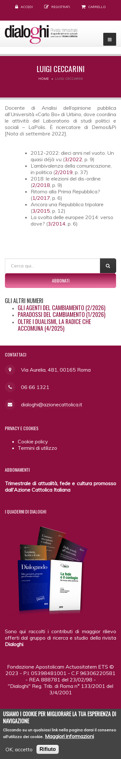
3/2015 (41, 211)
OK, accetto (19, 753)
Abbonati (60, 280)
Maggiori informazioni (69, 740)
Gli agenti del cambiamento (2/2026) (62, 307)
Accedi (27, 7)
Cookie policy (33, 441)
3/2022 (73, 159)
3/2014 (57, 223)
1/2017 (41, 198)
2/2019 (64, 172)
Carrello (97, 7)
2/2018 (41, 185)
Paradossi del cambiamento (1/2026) (62, 314)
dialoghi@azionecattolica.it (51, 404)
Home (43, 79)
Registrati (60, 7)
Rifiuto (47, 753)
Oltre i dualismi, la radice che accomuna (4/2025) (54, 325)
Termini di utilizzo (37, 448)
